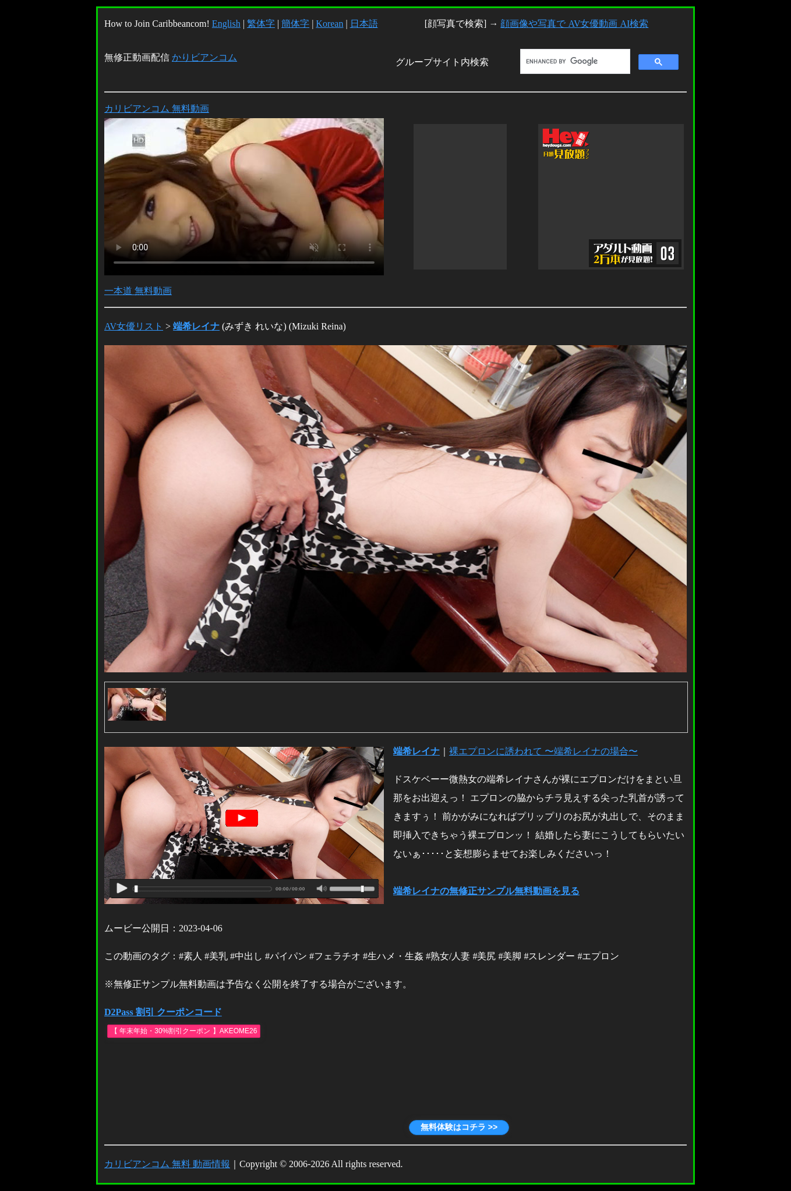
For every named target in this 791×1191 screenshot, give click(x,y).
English (226, 24)
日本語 (364, 24)
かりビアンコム (204, 57)
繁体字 (261, 24)
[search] (574, 61)
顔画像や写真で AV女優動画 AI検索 (574, 24)
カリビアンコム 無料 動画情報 (167, 1164)
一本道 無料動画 (138, 291)
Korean (329, 24)
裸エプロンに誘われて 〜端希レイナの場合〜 (543, 751)
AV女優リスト (133, 326)
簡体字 (295, 24)
